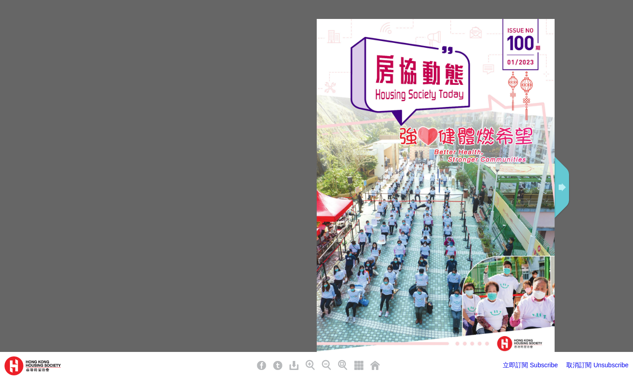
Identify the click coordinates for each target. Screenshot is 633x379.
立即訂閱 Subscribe (530, 365)
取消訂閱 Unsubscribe (597, 365)
